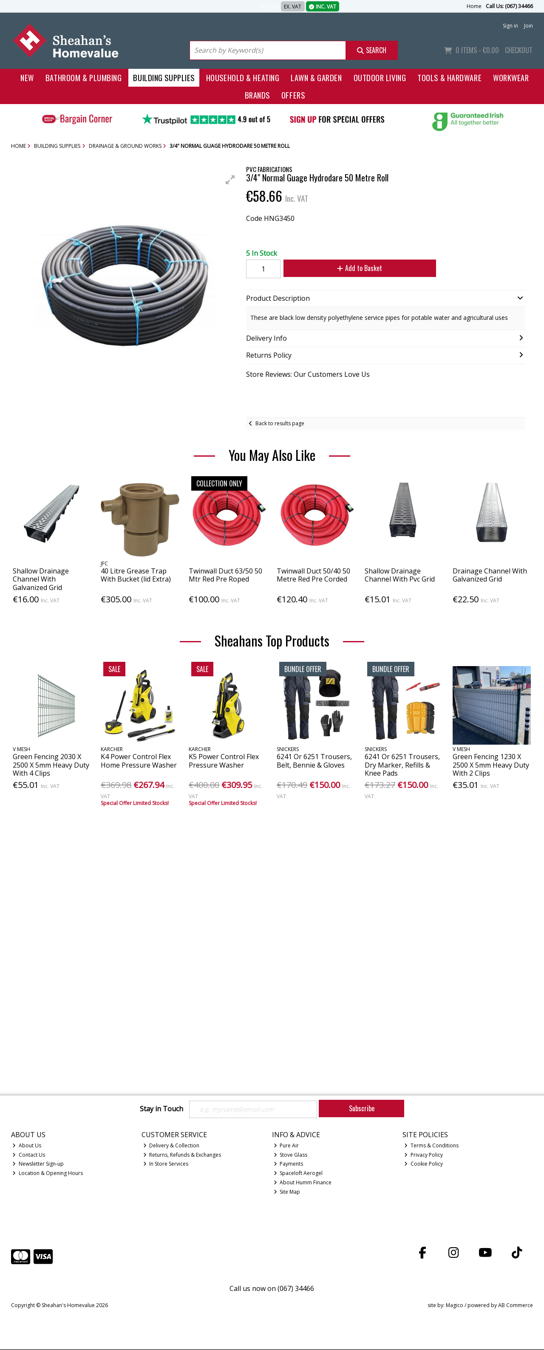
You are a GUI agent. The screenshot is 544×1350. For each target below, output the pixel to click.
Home (474, 6)
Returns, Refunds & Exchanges (182, 1155)
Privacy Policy (423, 1155)
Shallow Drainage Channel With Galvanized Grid (41, 579)
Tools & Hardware (449, 77)
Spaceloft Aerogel (298, 1174)
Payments (288, 1164)
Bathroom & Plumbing (83, 77)
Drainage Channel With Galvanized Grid (490, 575)
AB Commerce (515, 1306)
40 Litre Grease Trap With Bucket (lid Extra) (136, 575)
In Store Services (166, 1164)
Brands (257, 95)
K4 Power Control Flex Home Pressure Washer (139, 760)
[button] (230, 179)
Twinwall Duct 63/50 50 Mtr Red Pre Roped (225, 575)
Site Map (287, 1192)
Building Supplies (163, 77)
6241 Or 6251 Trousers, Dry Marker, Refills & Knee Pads (402, 764)
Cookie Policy (423, 1164)
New (27, 77)
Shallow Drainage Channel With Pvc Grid (400, 575)
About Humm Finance (303, 1183)
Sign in (510, 25)
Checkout (519, 50)
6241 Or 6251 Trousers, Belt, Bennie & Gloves (314, 760)
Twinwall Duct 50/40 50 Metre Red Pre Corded (313, 575)
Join (528, 25)
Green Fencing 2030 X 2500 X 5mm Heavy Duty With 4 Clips (51, 764)
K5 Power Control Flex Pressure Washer (224, 760)
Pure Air (286, 1145)
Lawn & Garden (316, 77)
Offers (293, 95)
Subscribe (361, 1108)
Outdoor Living (380, 77)
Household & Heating (243, 77)
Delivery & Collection (171, 1145)
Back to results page (279, 423)
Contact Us (28, 1155)
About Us (26, 1145)
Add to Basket (356, 268)
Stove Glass (291, 1155)
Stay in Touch (161, 1109)
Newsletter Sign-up (38, 1164)
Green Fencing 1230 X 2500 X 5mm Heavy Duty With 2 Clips (491, 764)
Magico (454, 1306)
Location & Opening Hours (47, 1174)
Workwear (511, 77)
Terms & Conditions (431, 1145)
